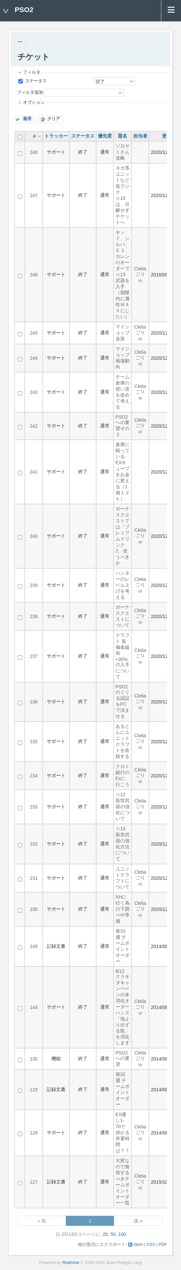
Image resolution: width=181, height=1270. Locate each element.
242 (33, 426)
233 (33, 807)
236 (33, 701)
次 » (138, 1220)
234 (33, 775)
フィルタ (31, 72)
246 (33, 274)
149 (33, 946)
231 (33, 878)
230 (33, 909)
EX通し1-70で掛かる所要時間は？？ (123, 1132)
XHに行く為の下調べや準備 (123, 909)
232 (33, 844)
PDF (163, 1244)
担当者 (140, 136)
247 (33, 195)
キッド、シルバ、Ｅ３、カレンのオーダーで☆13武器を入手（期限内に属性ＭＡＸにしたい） (123, 274)
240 (33, 536)
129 (33, 1089)
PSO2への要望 (123, 1058)
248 (33, 152)
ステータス (35, 81)
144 (33, 1007)
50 (113, 1234)
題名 (122, 136)
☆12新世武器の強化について (123, 806)
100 (122, 1234)
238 (33, 616)
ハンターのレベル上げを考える (123, 585)
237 (33, 656)
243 (33, 392)
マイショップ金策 (123, 332)
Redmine (70, 1262)
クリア (53, 118)
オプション (34, 102)
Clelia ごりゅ (140, 274)
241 (33, 472)
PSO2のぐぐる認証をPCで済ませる (123, 701)
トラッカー (56, 136)
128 (33, 1132)
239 (33, 585)
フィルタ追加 (30, 92)
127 (33, 1182)
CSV (151, 1244)
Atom (138, 1244)
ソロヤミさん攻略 (123, 152)
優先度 (105, 136)
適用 (27, 118)
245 (33, 333)
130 (33, 1059)
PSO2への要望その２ (123, 425)
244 (33, 358)
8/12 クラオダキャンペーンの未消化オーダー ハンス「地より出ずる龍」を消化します (125, 1006)
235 (33, 741)
